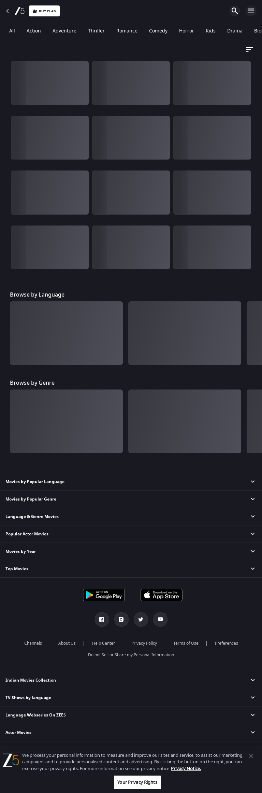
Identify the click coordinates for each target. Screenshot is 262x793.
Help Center (103, 643)
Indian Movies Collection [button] (30, 680)
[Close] (251, 756)
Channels (33, 643)
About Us (67, 643)
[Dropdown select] (248, 49)
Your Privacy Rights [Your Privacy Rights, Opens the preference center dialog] (137, 782)
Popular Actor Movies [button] (26, 534)
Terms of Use (186, 643)
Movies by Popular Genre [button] (30, 499)
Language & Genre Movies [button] (32, 517)
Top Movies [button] (16, 569)
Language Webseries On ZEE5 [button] (35, 715)
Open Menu (251, 10)
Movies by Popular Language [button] (34, 482)
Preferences (226, 643)
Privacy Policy (144, 643)
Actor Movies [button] (18, 732)
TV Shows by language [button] (28, 698)
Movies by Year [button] (20, 551)
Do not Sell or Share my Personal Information (131, 655)
